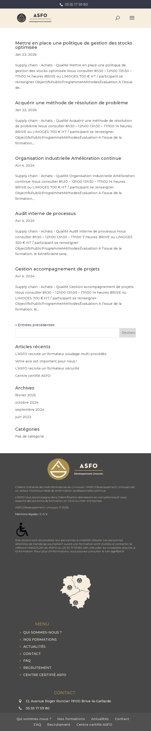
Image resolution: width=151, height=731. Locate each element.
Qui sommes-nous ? (42, 632)
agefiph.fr (117, 551)
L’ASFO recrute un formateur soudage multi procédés (61, 354)
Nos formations (40, 639)
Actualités (34, 646)
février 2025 (25, 395)
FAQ (27, 660)
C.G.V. (44, 514)
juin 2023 (23, 417)
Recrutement (37, 668)
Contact (32, 654)
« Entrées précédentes (35, 325)
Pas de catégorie (29, 436)
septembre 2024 (29, 409)
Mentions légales (26, 514)
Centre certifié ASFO (33, 376)
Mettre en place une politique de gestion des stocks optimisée (73, 45)
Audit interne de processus (45, 213)
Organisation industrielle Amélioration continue (68, 158)
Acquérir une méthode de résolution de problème (71, 102)
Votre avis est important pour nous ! (46, 361)
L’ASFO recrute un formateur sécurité (47, 368)
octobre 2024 (26, 402)
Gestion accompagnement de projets (57, 269)
